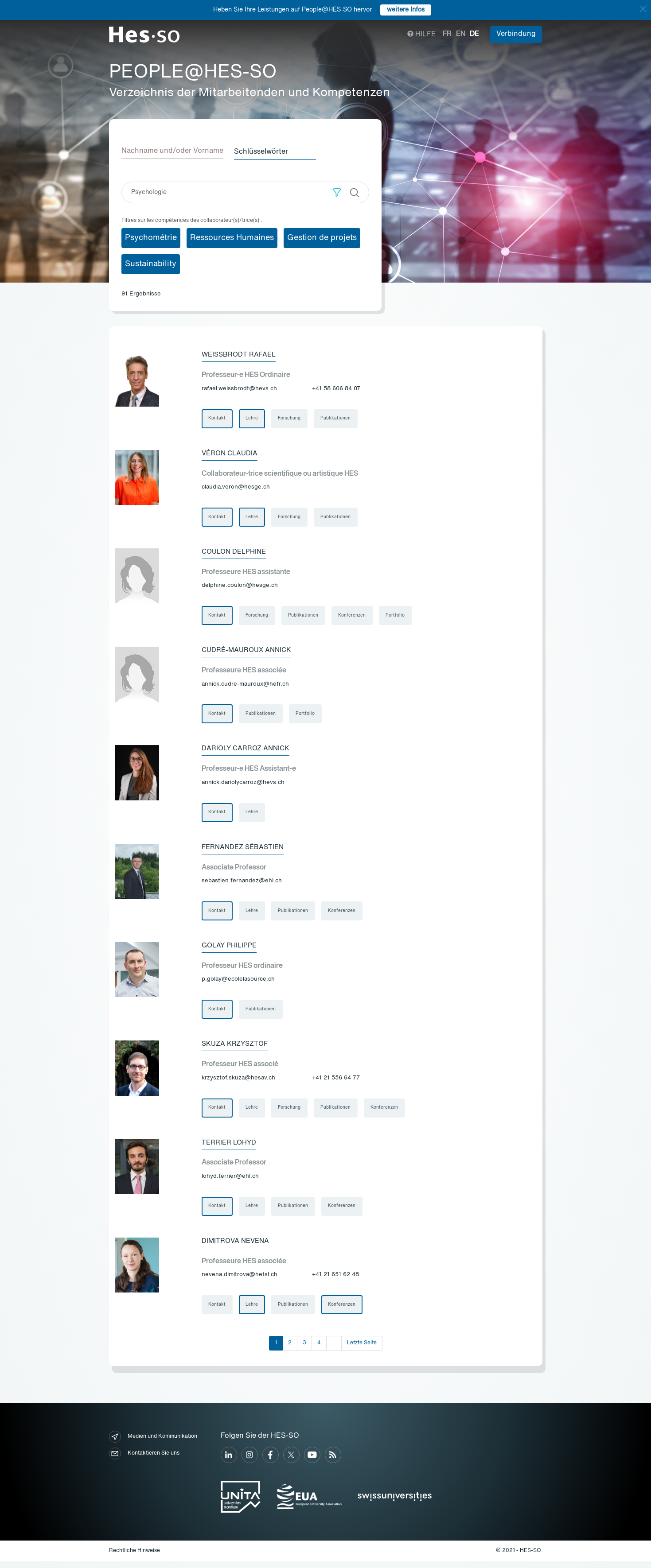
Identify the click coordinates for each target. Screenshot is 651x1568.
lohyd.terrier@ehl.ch (230, 1181)
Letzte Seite (362, 1349)
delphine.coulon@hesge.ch (240, 587)
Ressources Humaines (232, 237)
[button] (337, 191)
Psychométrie (151, 237)
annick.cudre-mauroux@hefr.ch (245, 686)
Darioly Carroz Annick (247, 750)
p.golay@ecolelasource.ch (238, 983)
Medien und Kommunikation (153, 1444)
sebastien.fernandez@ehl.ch (242, 884)
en (460, 34)
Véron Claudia (231, 453)
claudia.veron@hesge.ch (236, 487)
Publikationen (337, 418)
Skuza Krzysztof (237, 1048)
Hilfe (421, 34)
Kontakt (217, 418)
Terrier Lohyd (230, 1147)
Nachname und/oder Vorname (172, 151)
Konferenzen (353, 616)
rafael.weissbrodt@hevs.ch (239, 388)
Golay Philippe (231, 949)
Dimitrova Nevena (237, 1246)
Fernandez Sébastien (245, 850)
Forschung (290, 418)
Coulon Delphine (236, 552)
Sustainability (150, 263)
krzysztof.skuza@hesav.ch (238, 1083)
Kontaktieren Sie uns (144, 1461)
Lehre (252, 418)
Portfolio (397, 616)
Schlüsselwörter (265, 151)
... (334, 1349)
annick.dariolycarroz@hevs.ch (243, 785)
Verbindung (516, 34)
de (474, 34)
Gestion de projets (322, 237)
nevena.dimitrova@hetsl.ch (239, 1281)
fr (447, 34)
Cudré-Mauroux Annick (249, 651)
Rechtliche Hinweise (134, 1557)
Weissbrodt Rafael (241, 353)
